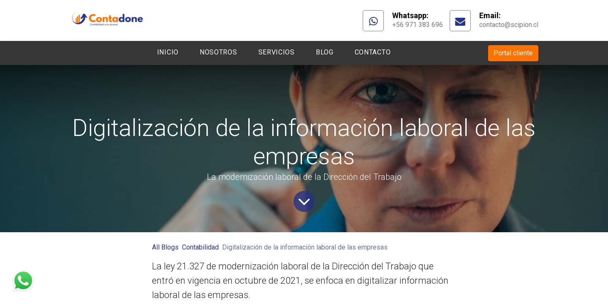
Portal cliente (513, 53)
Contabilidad (200, 247)
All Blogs (165, 247)
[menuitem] (168, 53)
